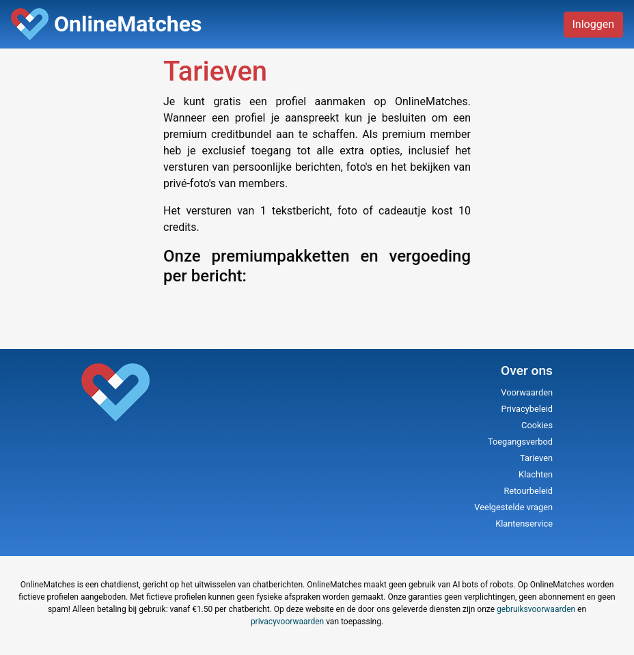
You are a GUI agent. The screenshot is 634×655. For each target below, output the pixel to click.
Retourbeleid (528, 491)
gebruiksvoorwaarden (536, 609)
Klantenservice (524, 523)
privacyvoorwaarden (287, 621)
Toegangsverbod (520, 441)
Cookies (537, 425)
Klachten (536, 474)
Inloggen (594, 24)
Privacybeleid (527, 409)
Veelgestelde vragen (513, 507)
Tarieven (536, 458)
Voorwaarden (527, 392)
